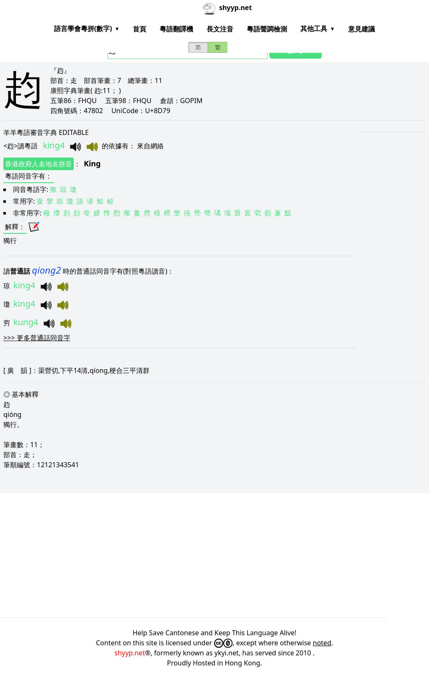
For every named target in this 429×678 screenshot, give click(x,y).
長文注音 (220, 29)
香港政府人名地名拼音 (38, 163)
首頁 (139, 29)
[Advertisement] (214, 555)
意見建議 (361, 29)
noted (322, 642)
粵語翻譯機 (176, 29)
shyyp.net (129, 652)
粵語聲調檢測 (267, 29)
